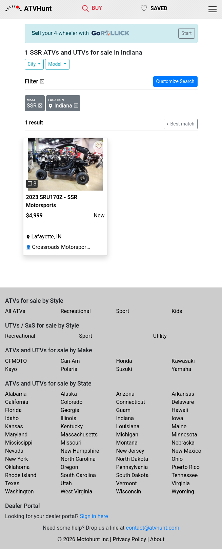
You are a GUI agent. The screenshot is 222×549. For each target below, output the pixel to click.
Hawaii (179, 410)
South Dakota (132, 475)
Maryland (16, 434)
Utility (160, 336)
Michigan (127, 434)
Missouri (71, 442)
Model (55, 64)
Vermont (126, 483)
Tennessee (184, 475)
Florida (13, 410)
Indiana (125, 418)
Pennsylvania (132, 467)
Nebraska (183, 442)
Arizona (125, 394)
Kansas (14, 426)
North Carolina (78, 459)
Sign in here (94, 516)
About (157, 539)
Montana (127, 442)
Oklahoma (17, 467)
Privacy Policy (129, 539)
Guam (123, 410)
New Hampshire (80, 451)
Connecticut (130, 402)
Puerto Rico (185, 467)
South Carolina (78, 475)
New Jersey (130, 451)
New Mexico (186, 451)
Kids (176, 311)
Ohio (177, 459)
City (32, 64)
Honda (124, 361)
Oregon (69, 467)
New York (16, 459)
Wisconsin (128, 491)
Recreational (76, 311)
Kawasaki (183, 361)
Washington (19, 491)
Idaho (12, 418)
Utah (66, 483)
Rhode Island (20, 475)
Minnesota (184, 434)
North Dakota (132, 459)
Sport (122, 311)
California (16, 402)
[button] (29, 164)
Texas (12, 483)
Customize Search (175, 81)
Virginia (180, 483)
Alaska (69, 394)
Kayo (11, 369)
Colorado (72, 402)
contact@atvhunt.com (152, 528)
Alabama (15, 394)
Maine (178, 426)
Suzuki (124, 369)
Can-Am (70, 361)
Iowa (177, 418)
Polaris (69, 369)
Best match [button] (181, 123)
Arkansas (182, 394)
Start (186, 33)
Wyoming (182, 491)
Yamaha (181, 369)
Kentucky (72, 426)
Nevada (14, 451)
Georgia (70, 410)
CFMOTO (16, 361)
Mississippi (19, 442)
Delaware (182, 402)
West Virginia (77, 491)
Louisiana (128, 426)
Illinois (68, 418)
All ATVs (15, 311)
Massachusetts (79, 434)
